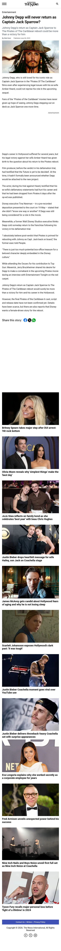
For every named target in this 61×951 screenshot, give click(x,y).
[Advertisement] (30, 131)
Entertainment (9, 12)
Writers (29, 922)
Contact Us (20, 922)
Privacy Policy (39, 922)
